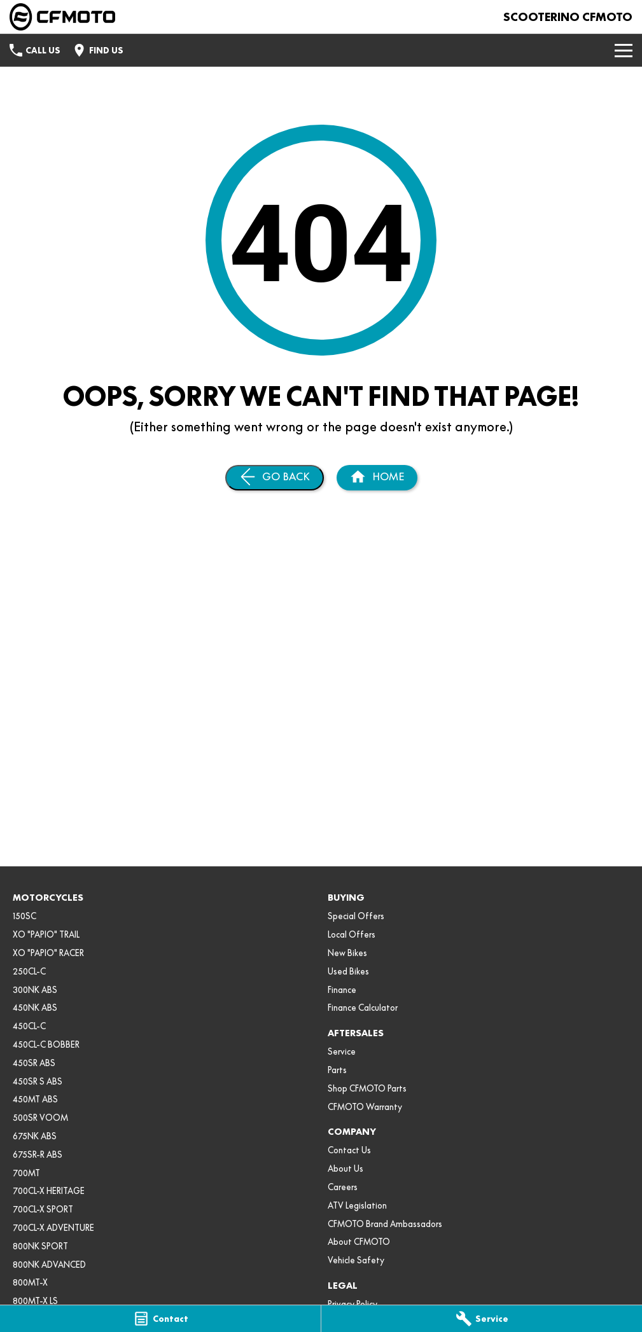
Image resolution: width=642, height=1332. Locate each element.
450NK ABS (35, 1007)
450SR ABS (34, 1063)
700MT (26, 1173)
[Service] (481, 1318)
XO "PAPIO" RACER (48, 953)
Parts (337, 1070)
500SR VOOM (40, 1118)
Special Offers (356, 916)
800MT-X (30, 1282)
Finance (342, 990)
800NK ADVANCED (49, 1264)
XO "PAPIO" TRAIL (46, 934)
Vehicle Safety (356, 1260)
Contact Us (349, 1150)
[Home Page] (62, 17)
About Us (345, 1168)
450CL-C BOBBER (46, 1044)
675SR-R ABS (37, 1154)
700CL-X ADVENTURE (53, 1228)
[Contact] (160, 1318)
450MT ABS (35, 1099)
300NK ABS (35, 990)
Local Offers (351, 934)
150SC (24, 916)
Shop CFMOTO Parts (367, 1088)
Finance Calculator (363, 1007)
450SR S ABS (37, 1081)
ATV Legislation (357, 1205)
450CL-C (29, 1026)
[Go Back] (274, 477)
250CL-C (29, 971)
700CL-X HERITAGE (49, 1191)
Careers (343, 1187)
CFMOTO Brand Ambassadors (385, 1224)
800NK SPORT (40, 1246)
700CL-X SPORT (43, 1209)
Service (342, 1051)
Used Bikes (348, 971)
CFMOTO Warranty (365, 1107)
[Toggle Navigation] (623, 50)
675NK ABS (35, 1136)
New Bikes (347, 953)
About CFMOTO (359, 1242)
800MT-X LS (35, 1301)
